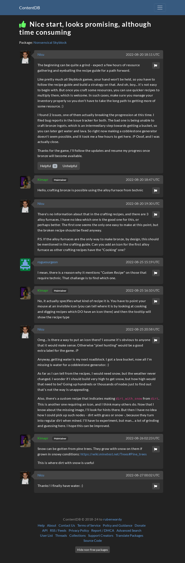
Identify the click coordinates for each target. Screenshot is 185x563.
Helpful (48, 166)
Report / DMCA (102, 530)
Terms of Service (89, 525)
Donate (140, 525)
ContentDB (29, 7)
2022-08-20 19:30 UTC (143, 203)
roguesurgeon (48, 262)
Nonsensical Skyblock (50, 42)
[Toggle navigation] (160, 7)
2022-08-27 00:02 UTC (143, 475)
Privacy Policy (79, 530)
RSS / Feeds (58, 530)
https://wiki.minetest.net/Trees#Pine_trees (113, 454)
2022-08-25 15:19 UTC (143, 262)
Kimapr (43, 179)
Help (41, 525)
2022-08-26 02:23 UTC (143, 438)
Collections (77, 535)
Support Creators (100, 535)
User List (46, 535)
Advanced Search (129, 530)
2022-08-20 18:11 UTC (143, 54)
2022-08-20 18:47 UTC (143, 179)
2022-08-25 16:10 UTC (143, 290)
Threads (61, 535)
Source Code (92, 540)
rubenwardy (112, 519)
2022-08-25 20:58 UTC (143, 329)
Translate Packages (129, 535)
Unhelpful (70, 166)
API (45, 530)
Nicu (41, 54)
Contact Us (67, 525)
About (51, 525)
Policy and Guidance (117, 525)
